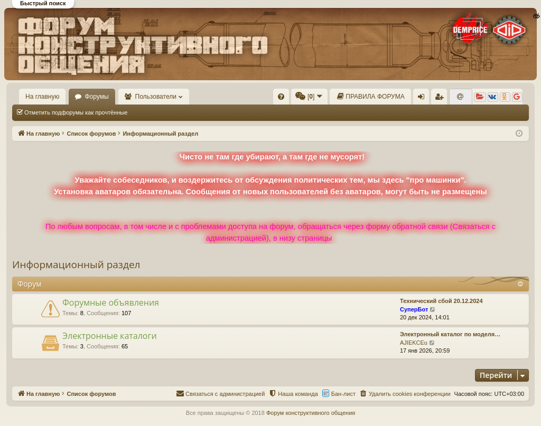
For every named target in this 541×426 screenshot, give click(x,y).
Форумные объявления (110, 302)
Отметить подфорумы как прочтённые (75, 112)
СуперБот (414, 309)
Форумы (96, 96)
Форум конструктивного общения (310, 413)
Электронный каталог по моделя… (450, 334)
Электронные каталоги (109, 336)
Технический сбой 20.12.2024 (441, 301)
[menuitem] (281, 97)
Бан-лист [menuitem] (343, 394)
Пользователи (155, 96)
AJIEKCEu (413, 342)
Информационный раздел (76, 264)
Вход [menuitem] (423, 99)
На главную (42, 96)
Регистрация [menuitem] (441, 99)
